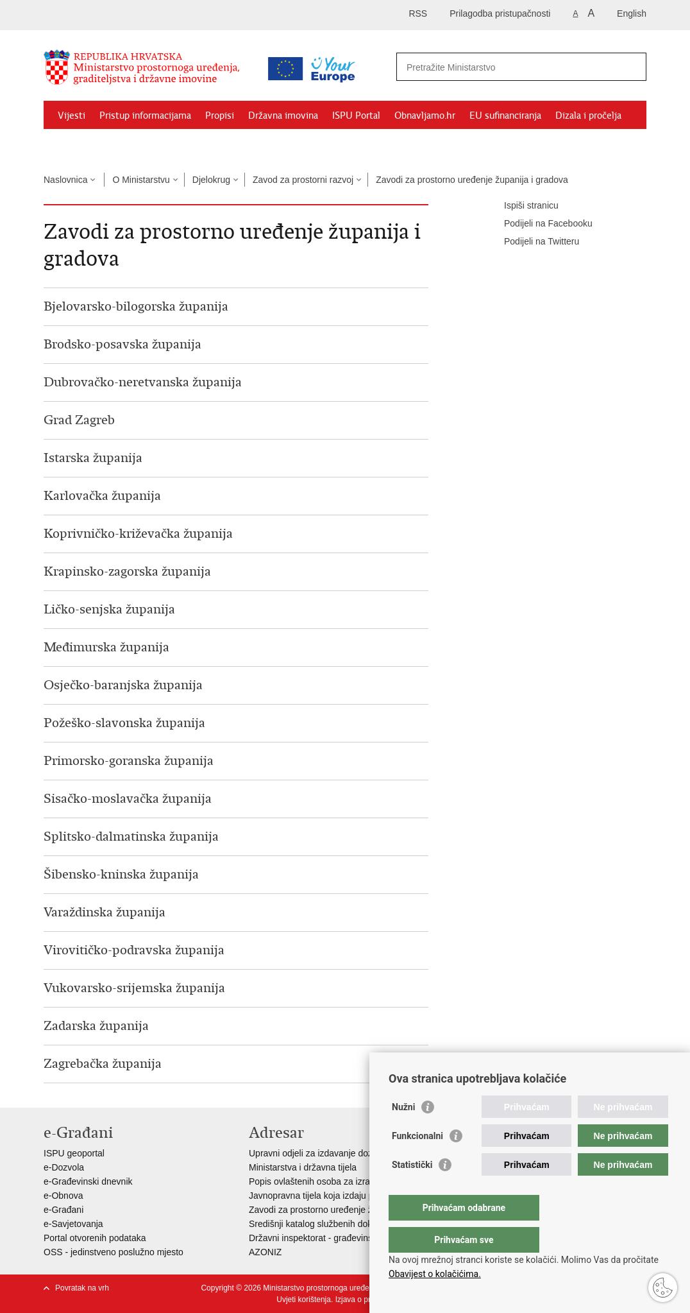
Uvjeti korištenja (303, 1299)
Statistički (412, 1190)
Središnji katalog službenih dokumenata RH (336, 1224)
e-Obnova (63, 1195)
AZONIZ (265, 1252)
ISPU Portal (356, 115)
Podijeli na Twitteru (532, 242)
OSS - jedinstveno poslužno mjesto (113, 1252)
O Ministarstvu (140, 180)
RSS (417, 13)
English (631, 13)
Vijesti (71, 115)
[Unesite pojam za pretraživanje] (507, 67)
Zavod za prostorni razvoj (303, 180)
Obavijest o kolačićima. (435, 1274)
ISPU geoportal (74, 1153)
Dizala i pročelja (588, 115)
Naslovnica (65, 180)
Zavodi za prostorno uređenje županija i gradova (472, 180)
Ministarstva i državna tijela (303, 1167)
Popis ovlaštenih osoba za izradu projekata (334, 1181)
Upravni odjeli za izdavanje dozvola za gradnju (341, 1153)
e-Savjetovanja (73, 1224)
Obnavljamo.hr (424, 115)
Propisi (219, 115)
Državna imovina (283, 115)
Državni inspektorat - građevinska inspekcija (336, 1238)
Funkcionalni (417, 1161)
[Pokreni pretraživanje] (632, 66)
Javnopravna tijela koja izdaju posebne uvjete (339, 1195)
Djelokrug (211, 180)
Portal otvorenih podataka (95, 1238)
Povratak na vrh (82, 1287)
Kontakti (76, 145)
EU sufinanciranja (505, 115)
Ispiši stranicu (522, 206)
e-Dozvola (64, 1167)
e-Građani (63, 1210)
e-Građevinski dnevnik (88, 1181)
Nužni (403, 1133)
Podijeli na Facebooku (539, 224)
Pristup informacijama (145, 115)
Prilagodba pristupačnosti (500, 13)
